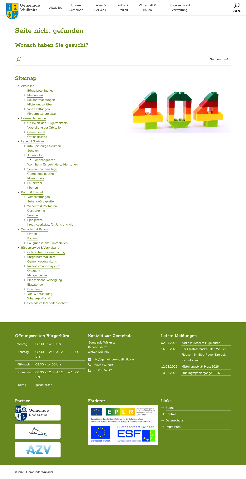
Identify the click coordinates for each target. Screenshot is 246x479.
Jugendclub (35, 155)
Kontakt (171, 414)
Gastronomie (36, 210)
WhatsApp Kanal (38, 298)
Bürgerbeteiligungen (41, 90)
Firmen (32, 234)
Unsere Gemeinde (33, 118)
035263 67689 (103, 365)
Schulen (33, 150)
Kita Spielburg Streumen (44, 146)
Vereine (32, 215)
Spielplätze (35, 220)
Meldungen (35, 95)
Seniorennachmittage (42, 169)
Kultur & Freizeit (32, 192)
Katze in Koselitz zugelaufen (200, 343)
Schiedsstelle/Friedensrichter (47, 303)
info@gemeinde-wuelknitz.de (113, 359)
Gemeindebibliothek (41, 174)
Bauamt (32, 238)
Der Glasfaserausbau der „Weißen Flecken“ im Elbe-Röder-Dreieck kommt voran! (204, 354)
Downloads (34, 289)
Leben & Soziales (32, 141)
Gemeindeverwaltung (42, 261)
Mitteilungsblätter (39, 104)
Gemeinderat (36, 132)
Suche (170, 408)
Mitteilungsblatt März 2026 (200, 366)
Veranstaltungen (38, 109)
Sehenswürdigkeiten (41, 201)
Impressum (173, 427)
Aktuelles (27, 86)
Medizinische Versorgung (44, 280)
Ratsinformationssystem (43, 266)
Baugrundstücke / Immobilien (47, 243)
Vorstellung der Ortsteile (44, 127)
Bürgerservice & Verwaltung (40, 247)
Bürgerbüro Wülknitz (41, 257)
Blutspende (35, 284)
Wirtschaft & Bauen (34, 229)
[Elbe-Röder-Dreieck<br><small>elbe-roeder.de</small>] (38, 431)
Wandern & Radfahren (42, 206)
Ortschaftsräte (37, 137)
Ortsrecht (33, 271)
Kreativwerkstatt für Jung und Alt (50, 224)
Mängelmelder (37, 275)
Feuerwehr (34, 183)
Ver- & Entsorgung (39, 294)
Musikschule (35, 178)
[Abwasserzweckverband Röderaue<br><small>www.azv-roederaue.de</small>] (38, 449)
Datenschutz (174, 420)
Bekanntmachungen (41, 100)
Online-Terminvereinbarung (46, 252)
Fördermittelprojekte (41, 113)
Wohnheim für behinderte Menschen (52, 164)
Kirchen (32, 187)
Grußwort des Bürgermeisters (47, 123)
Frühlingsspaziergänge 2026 (200, 373)
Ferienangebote (44, 160)
